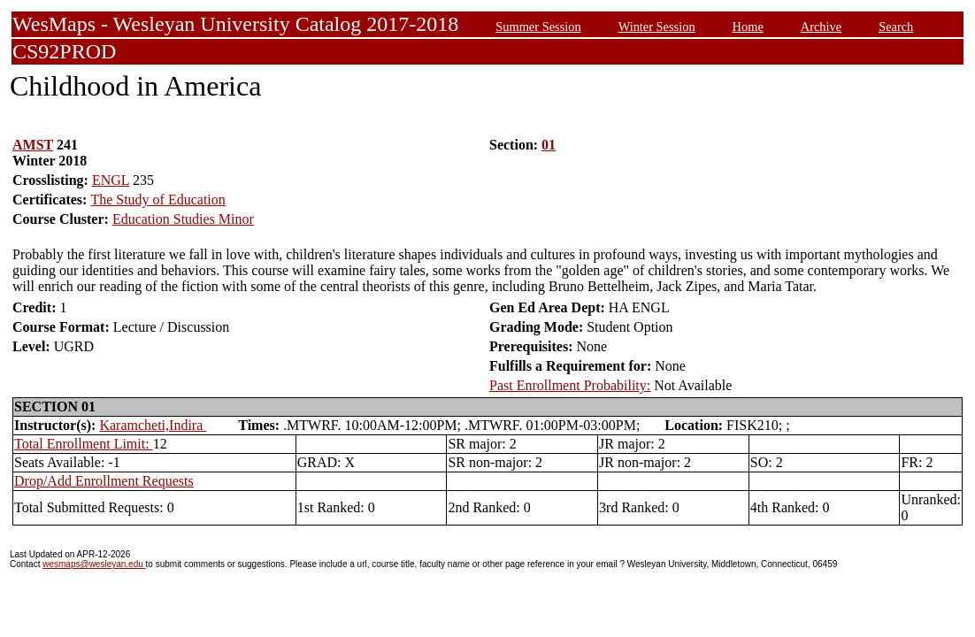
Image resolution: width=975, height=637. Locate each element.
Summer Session (537, 26)
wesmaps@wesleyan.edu (93, 564)
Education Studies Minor (183, 218)
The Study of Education (157, 199)
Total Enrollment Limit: (83, 443)
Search (896, 26)
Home (748, 26)
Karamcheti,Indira (152, 425)
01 (548, 144)
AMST (32, 144)
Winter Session (656, 26)
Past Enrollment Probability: (569, 385)
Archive (821, 26)
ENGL (110, 180)
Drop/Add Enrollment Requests (104, 480)
